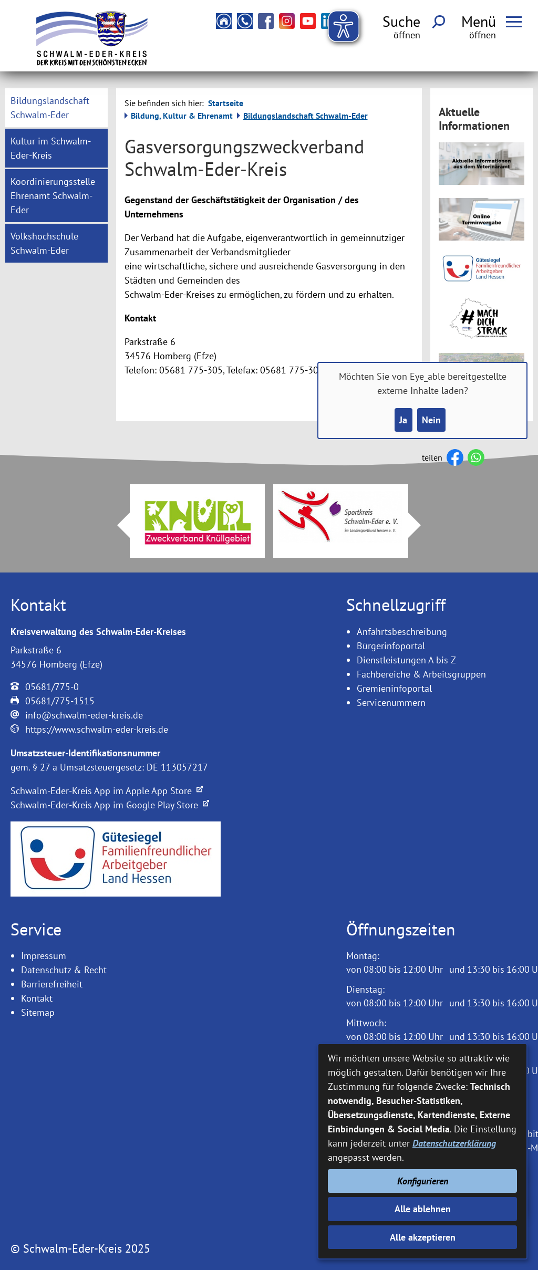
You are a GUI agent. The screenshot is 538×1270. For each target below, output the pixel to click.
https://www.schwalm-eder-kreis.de (96, 729)
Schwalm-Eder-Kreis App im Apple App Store (107, 791)
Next (420, 525)
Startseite (225, 103)
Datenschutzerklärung (454, 1143)
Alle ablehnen (423, 1209)
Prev (117, 525)
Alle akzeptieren (423, 1237)
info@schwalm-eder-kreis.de (84, 715)
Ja (403, 420)
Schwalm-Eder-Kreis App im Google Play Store (110, 805)
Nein (431, 420)
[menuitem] (56, 107)
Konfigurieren (422, 1181)
